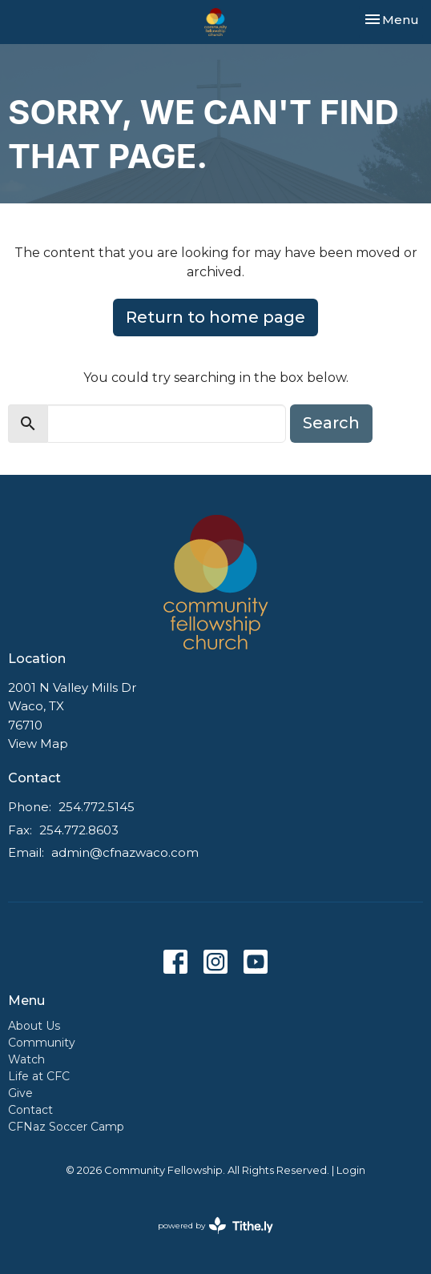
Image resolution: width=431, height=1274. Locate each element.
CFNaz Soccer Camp (66, 1126)
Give (20, 1093)
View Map (38, 743)
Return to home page (215, 317)
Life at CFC (39, 1076)
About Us (34, 1026)
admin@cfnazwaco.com (125, 852)
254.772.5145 (96, 806)
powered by (215, 1225)
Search (331, 422)
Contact (30, 1110)
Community (41, 1042)
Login (350, 1170)
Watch (26, 1059)
